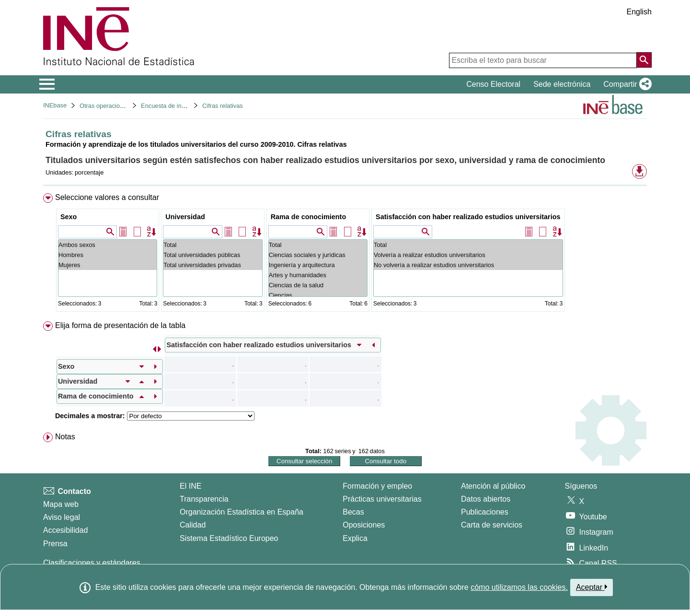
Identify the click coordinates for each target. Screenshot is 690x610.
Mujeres (107, 265)
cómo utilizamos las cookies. (519, 587)
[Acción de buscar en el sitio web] (644, 60)
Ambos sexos (107, 245)
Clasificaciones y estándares (91, 563)
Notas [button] (65, 437)
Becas (353, 512)
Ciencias (318, 295)
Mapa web (61, 504)
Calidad (193, 525)
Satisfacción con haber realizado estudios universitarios (468, 217)
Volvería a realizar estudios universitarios (468, 255)
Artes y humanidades (318, 275)
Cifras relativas (222, 105)
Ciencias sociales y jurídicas (318, 255)
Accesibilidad (65, 530)
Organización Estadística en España (241, 512)
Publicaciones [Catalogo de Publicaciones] (484, 512)
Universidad (185, 217)
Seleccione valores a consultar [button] (107, 197)
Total (212, 245)
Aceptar (591, 587)
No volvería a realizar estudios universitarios (468, 265)
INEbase (55, 105)
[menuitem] (345, 254)
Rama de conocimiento (308, 217)
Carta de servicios (491, 525)
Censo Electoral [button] (493, 84)
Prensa (55, 544)
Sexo (68, 217)
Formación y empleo (377, 486)
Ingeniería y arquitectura (318, 265)
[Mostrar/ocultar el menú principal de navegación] (47, 84)
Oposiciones (364, 525)
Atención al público (493, 486)
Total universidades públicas (212, 255)
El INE (190, 486)
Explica (355, 538)
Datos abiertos (485, 499)
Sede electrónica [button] (561, 84)
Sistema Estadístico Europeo (229, 538)
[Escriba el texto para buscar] (543, 60)
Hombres (107, 255)
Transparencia (204, 499)
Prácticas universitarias (382, 499)
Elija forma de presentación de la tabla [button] (120, 325)
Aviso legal (61, 517)
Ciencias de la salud (318, 285)
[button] (625, 84)
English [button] (639, 12)
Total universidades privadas (212, 265)
